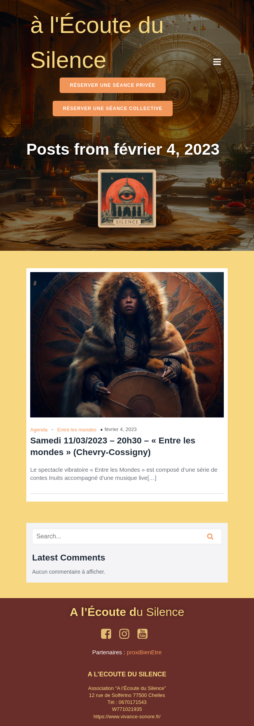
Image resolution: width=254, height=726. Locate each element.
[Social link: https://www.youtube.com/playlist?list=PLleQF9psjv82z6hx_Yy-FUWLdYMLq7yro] (145, 634)
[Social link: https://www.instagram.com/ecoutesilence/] (127, 634)
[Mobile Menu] (217, 62)
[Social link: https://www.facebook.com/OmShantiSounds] (109, 634)
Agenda (39, 430)
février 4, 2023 (121, 429)
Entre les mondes (76, 430)
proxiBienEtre (144, 652)
